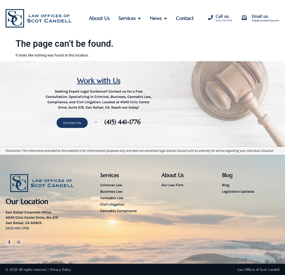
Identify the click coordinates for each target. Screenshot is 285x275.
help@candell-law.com (265, 20)
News (158, 18)
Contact (184, 18)
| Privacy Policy (59, 269)
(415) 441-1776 (224, 20)
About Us (99, 18)
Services (129, 18)
